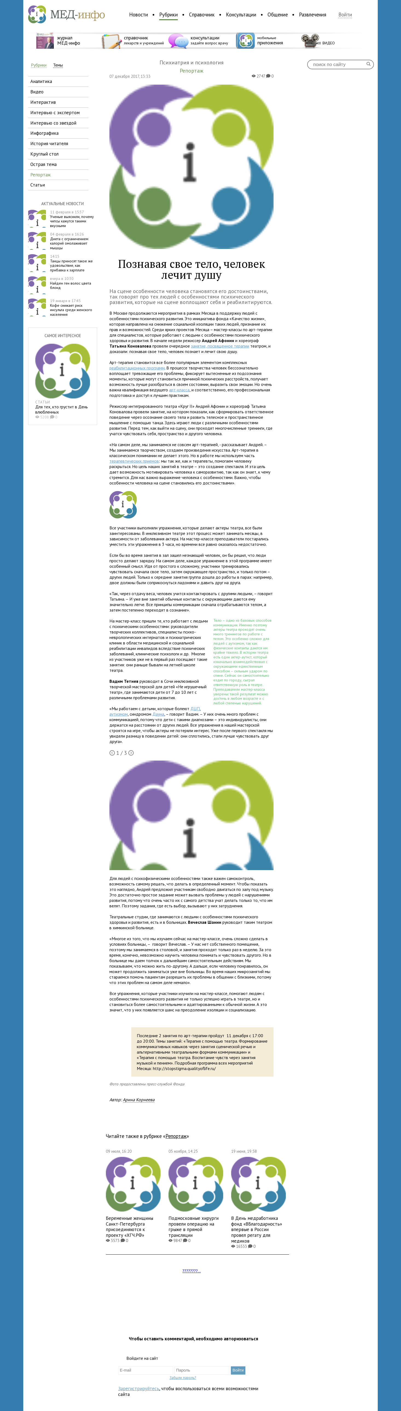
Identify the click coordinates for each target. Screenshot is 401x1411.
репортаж (40, 174)
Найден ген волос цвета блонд (70, 283)
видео (36, 91)
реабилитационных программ (137, 368)
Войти (345, 15)
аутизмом (118, 714)
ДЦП (195, 708)
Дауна (158, 714)
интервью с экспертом (55, 112)
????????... (191, 1271)
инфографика (44, 133)
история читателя (49, 143)
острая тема (43, 164)
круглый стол (44, 154)
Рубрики (168, 14)
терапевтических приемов (134, 461)
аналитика (41, 81)
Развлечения (312, 14)
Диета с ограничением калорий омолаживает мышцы (69, 241)
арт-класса (179, 389)
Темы (58, 65)
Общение (278, 14)
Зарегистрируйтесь (138, 1388)
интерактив (43, 102)
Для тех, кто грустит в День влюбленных (61, 409)
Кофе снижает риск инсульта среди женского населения (71, 307)
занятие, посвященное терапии (220, 346)
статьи (37, 185)
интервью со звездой (53, 123)
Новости (138, 14)
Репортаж (176, 1136)
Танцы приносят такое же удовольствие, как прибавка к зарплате (71, 263)
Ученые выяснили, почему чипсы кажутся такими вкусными (72, 219)
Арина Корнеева (139, 1099)
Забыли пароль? (183, 1377)
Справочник (202, 14)
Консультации (241, 14)
